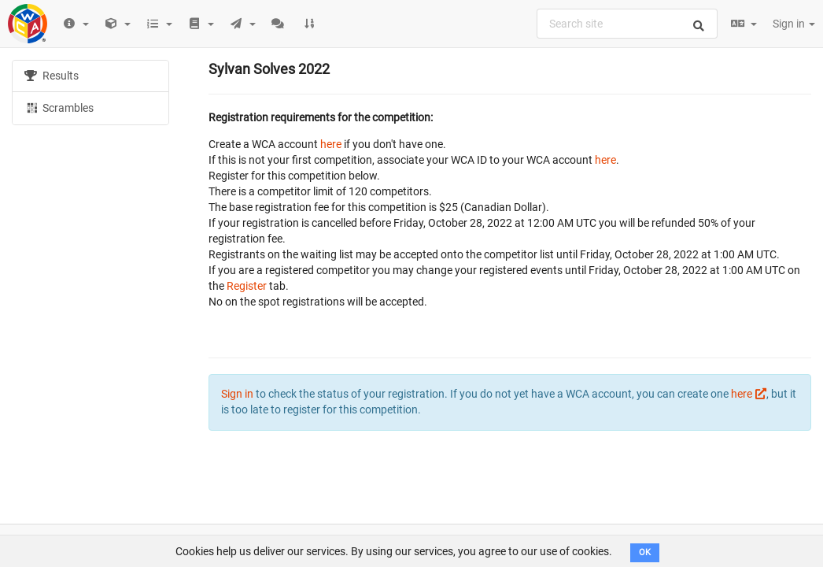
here (330, 144)
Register (247, 286)
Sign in (794, 23)
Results (51, 75)
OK (645, 552)
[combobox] (627, 24)
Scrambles (59, 107)
